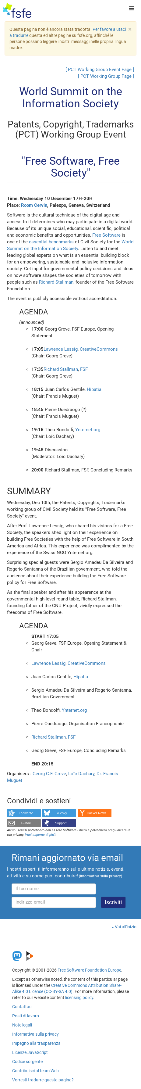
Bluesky (61, 813)
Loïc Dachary (81, 773)
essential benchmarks (51, 242)
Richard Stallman (56, 282)
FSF (84, 369)
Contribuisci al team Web (35, 1070)
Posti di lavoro (25, 1015)
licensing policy (79, 997)
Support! (61, 823)
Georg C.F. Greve (49, 773)
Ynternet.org (87, 429)
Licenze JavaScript (30, 1052)
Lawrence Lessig (61, 349)
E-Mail (26, 823)
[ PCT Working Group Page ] (106, 76)
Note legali (22, 1025)
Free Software (106, 235)
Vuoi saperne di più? (40, 835)
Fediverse (26, 813)
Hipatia (94, 389)
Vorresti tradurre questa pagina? (43, 1079)
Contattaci (22, 1006)
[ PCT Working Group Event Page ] (99, 69)
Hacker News (96, 813)
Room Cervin (34, 205)
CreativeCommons (99, 349)
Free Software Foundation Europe (89, 970)
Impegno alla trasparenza (36, 1043)
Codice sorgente (27, 1061)
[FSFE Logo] (17, 10)
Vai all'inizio (125, 926)
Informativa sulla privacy (35, 1034)
